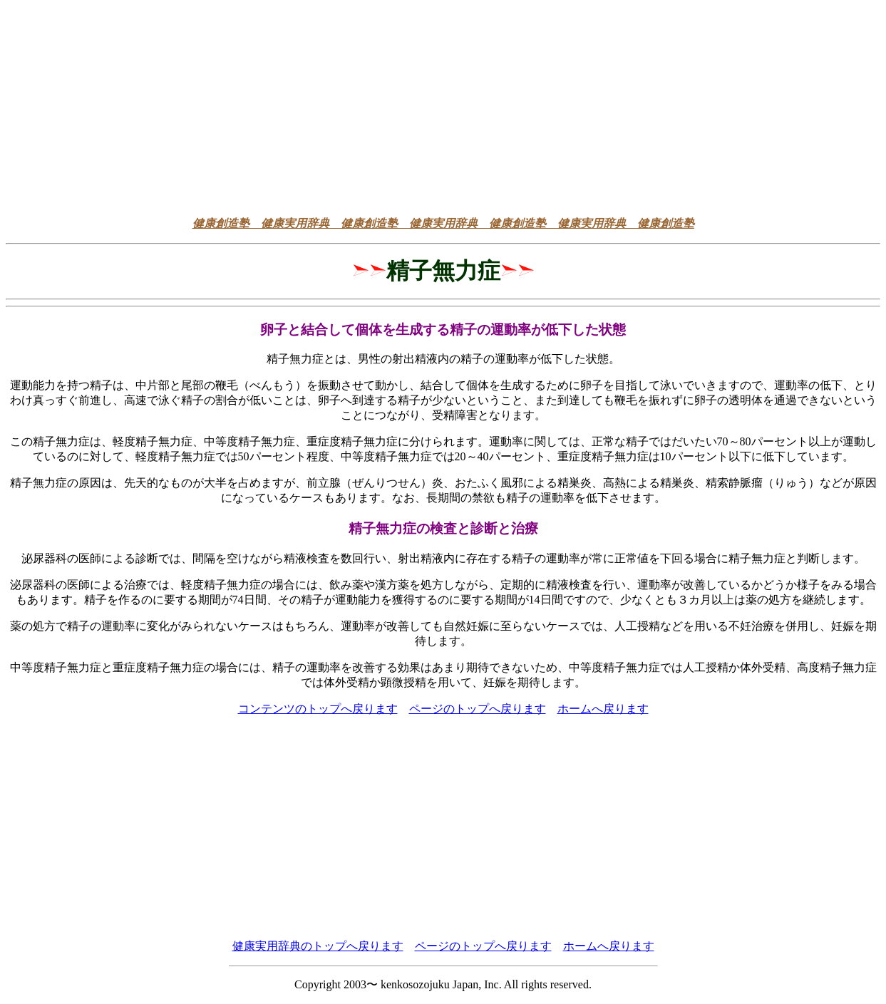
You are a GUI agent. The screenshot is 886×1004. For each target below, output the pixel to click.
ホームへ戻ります (603, 709)
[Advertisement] (443, 105)
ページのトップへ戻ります (477, 709)
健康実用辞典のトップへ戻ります (317, 946)
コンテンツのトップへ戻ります (318, 709)
